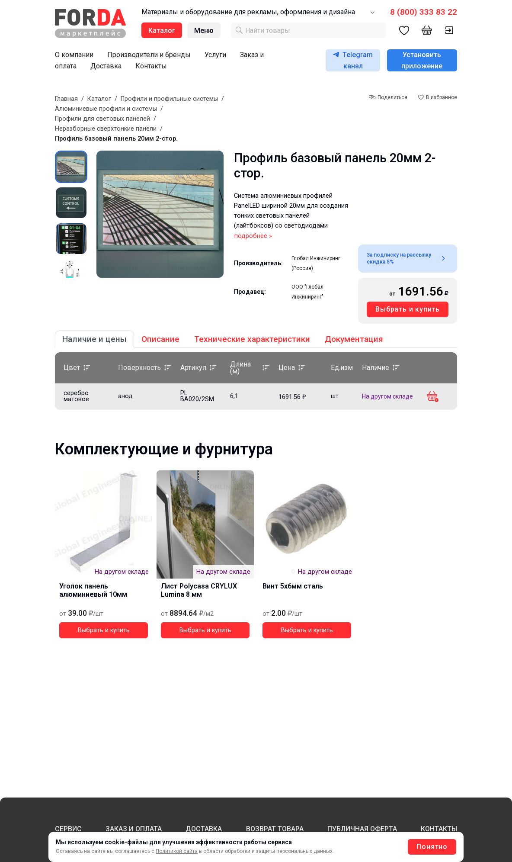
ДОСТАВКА (204, 829)
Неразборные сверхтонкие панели (106, 128)
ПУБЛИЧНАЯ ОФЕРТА (362, 829)
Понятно (432, 847)
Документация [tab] (354, 339)
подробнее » (253, 236)
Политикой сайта (177, 851)
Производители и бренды (149, 55)
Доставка (106, 66)
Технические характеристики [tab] (252, 339)
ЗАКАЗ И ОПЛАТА (134, 829)
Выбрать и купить (407, 309)
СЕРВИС (68, 829)
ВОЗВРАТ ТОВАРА (275, 829)
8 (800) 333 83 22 (423, 12)
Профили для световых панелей (102, 118)
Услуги (215, 55)
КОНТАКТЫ (439, 829)
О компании (74, 55)
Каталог (99, 99)
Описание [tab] (160, 339)
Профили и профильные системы (169, 99)
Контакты (151, 66)
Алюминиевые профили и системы (106, 109)
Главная (66, 99)
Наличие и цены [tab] (94, 339)
